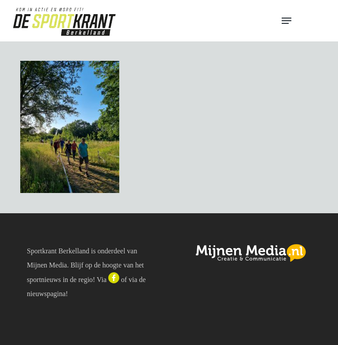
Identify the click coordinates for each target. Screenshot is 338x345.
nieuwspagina (46, 293)
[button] (304, 20)
